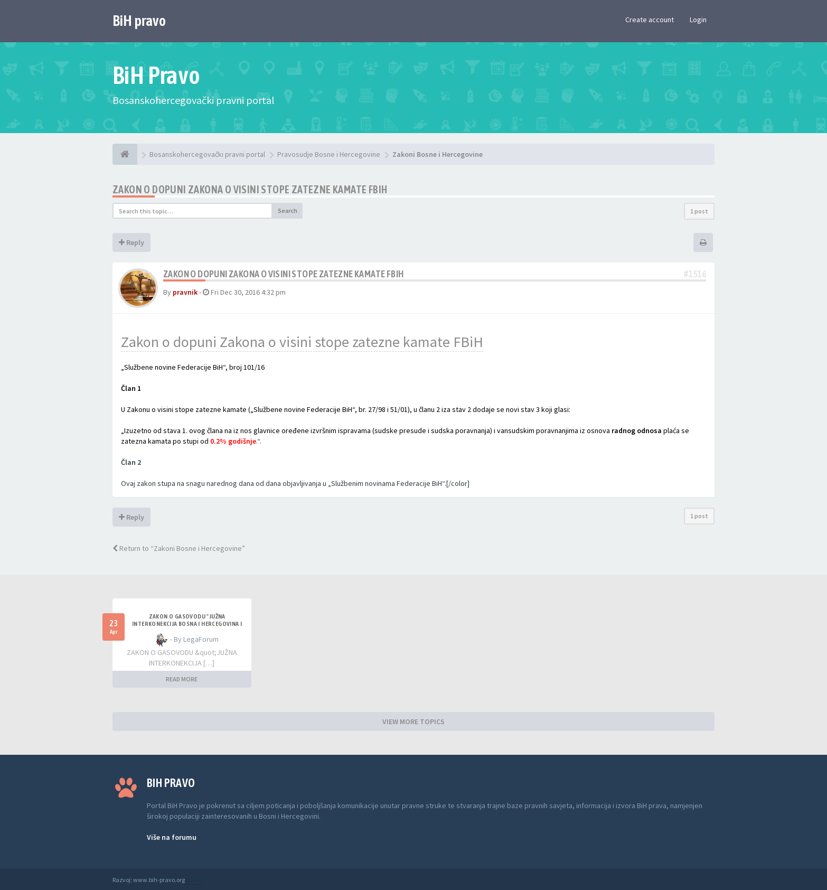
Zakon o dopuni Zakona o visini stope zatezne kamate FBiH (302, 341)
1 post (699, 211)
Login (698, 19)
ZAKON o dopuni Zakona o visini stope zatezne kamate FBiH (249, 189)
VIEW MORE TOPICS (413, 721)
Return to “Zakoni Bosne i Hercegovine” (178, 548)
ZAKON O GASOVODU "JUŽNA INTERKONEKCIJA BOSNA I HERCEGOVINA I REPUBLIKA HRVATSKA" (187, 624)
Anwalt (195, 880)
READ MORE (182, 679)
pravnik (185, 292)
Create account (649, 19)
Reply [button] (131, 242)
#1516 (695, 273)
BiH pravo (139, 20)
